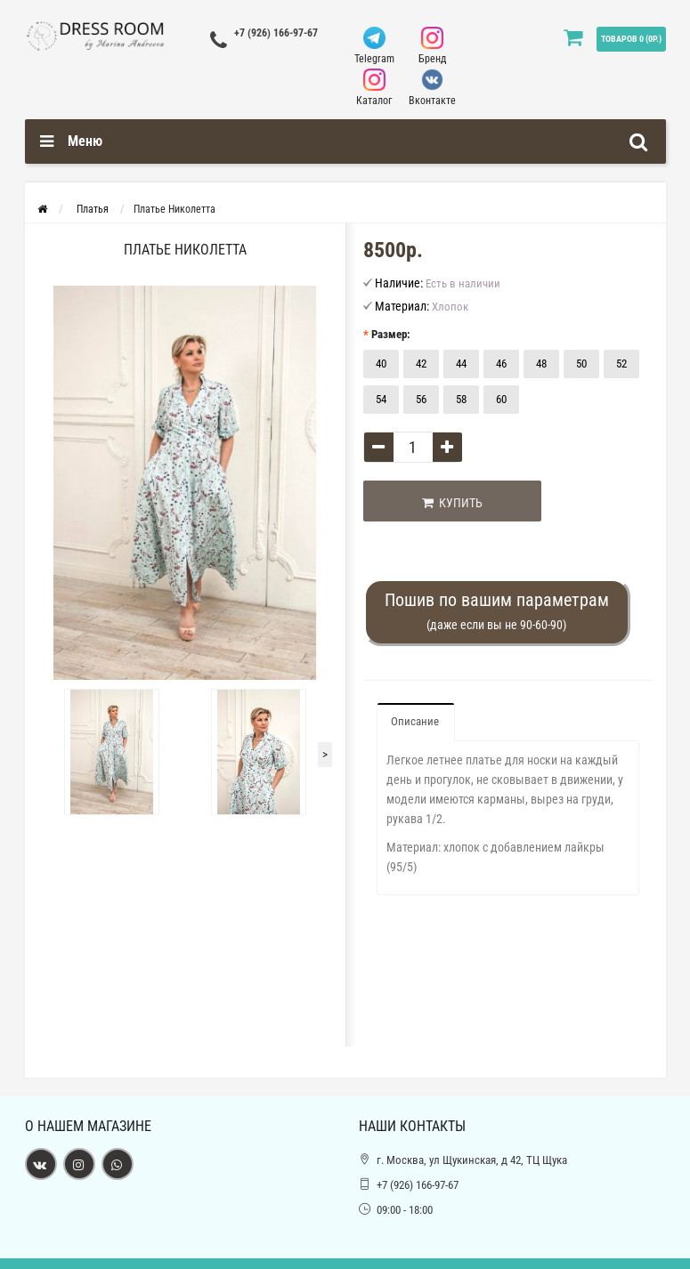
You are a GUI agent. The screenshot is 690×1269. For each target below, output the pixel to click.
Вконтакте (432, 88)
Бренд (432, 46)
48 (541, 363)
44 (461, 363)
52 (621, 363)
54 (381, 399)
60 (501, 399)
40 (381, 363)
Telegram (374, 46)
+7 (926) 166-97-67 (276, 33)
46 (501, 363)
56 (421, 399)
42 (421, 363)
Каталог (374, 88)
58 (461, 399)
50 (581, 363)
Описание (415, 721)
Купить (452, 503)
